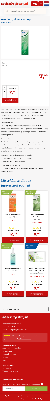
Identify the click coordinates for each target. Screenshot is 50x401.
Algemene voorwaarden (12, 348)
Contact (5, 357)
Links (4, 360)
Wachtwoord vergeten (11, 371)
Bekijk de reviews (24, 339)
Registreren (7, 368)
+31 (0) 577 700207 (9, 327)
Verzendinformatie (9, 354)
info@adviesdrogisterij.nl (12, 323)
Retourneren (7, 351)
